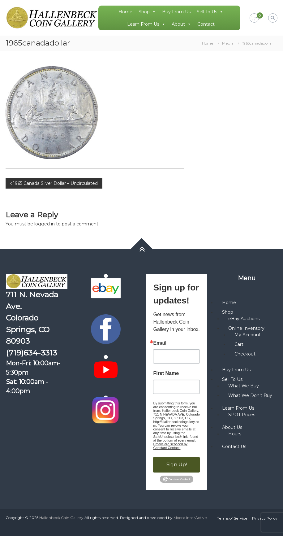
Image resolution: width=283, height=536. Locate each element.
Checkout (244, 354)
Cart (238, 344)
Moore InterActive (190, 517)
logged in (44, 224)
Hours (234, 434)
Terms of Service (232, 518)
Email (159, 343)
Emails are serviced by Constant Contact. (170, 446)
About (181, 24)
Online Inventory (246, 328)
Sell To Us (210, 12)
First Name (166, 373)
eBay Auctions (243, 318)
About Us (232, 427)
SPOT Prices (241, 414)
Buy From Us (176, 12)
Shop (147, 12)
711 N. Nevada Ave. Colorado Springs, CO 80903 (32, 318)
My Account (247, 335)
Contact (206, 24)
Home (125, 12)
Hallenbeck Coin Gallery (61, 517)
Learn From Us (146, 24)
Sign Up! (176, 465)
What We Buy (243, 386)
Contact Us (234, 446)
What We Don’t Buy (250, 395)
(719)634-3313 (31, 352)
